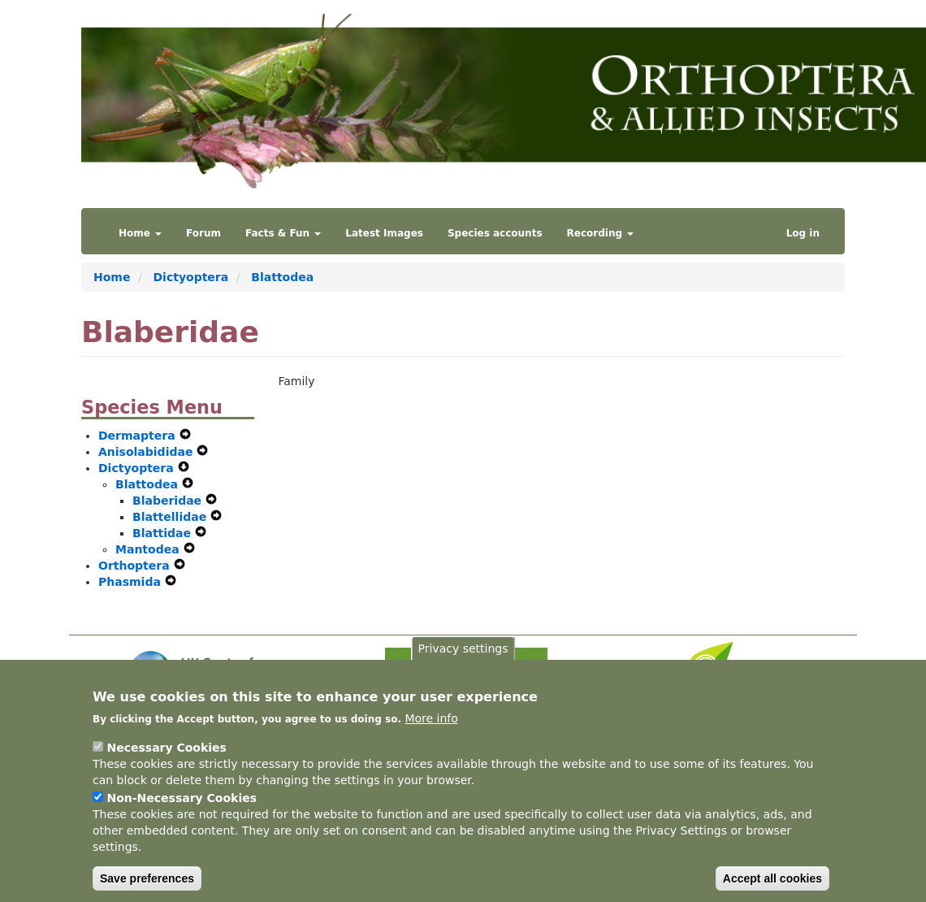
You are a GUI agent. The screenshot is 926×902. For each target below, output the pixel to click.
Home (140, 233)
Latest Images (384, 233)
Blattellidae (171, 516)
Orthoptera (136, 565)
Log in (803, 233)
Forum (203, 233)
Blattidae (163, 533)
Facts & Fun (283, 233)
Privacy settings (463, 672)
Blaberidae (169, 500)
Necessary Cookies (166, 771)
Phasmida (131, 581)
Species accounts (495, 233)
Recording (600, 233)
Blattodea (282, 277)
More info (431, 742)
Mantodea (149, 549)
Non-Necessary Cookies (181, 822)
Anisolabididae (147, 451)
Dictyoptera (191, 277)
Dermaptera (139, 435)
